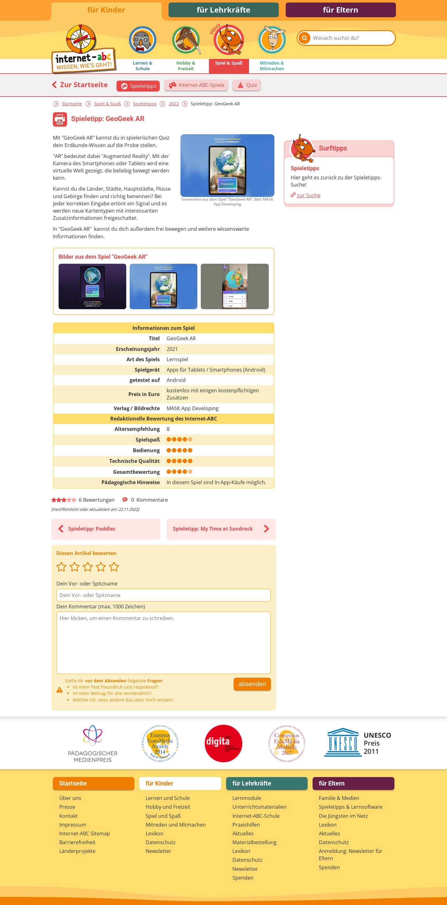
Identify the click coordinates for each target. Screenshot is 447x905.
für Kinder (106, 10)
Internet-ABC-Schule (256, 815)
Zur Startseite (79, 85)
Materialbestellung (254, 842)
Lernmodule (246, 798)
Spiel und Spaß (163, 815)
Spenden (242, 877)
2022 (174, 105)
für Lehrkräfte (223, 10)
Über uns (70, 798)
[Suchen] (304, 41)
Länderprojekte (77, 851)
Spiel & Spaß (107, 105)
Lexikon (155, 833)
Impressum (72, 824)
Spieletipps (145, 105)
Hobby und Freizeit (168, 807)
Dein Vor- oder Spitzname (86, 584)
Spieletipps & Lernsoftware (350, 807)
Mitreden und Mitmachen (176, 824)
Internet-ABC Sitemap (84, 833)
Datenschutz (161, 842)
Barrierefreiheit (77, 842)
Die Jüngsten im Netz (343, 815)
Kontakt (68, 815)
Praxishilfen (246, 824)
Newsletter (158, 851)
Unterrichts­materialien (259, 807)
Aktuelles (243, 833)
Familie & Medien (339, 798)
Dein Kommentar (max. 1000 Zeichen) (100, 607)
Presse (67, 807)
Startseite (72, 105)
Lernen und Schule (168, 798)
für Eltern (340, 10)
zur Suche (308, 196)
